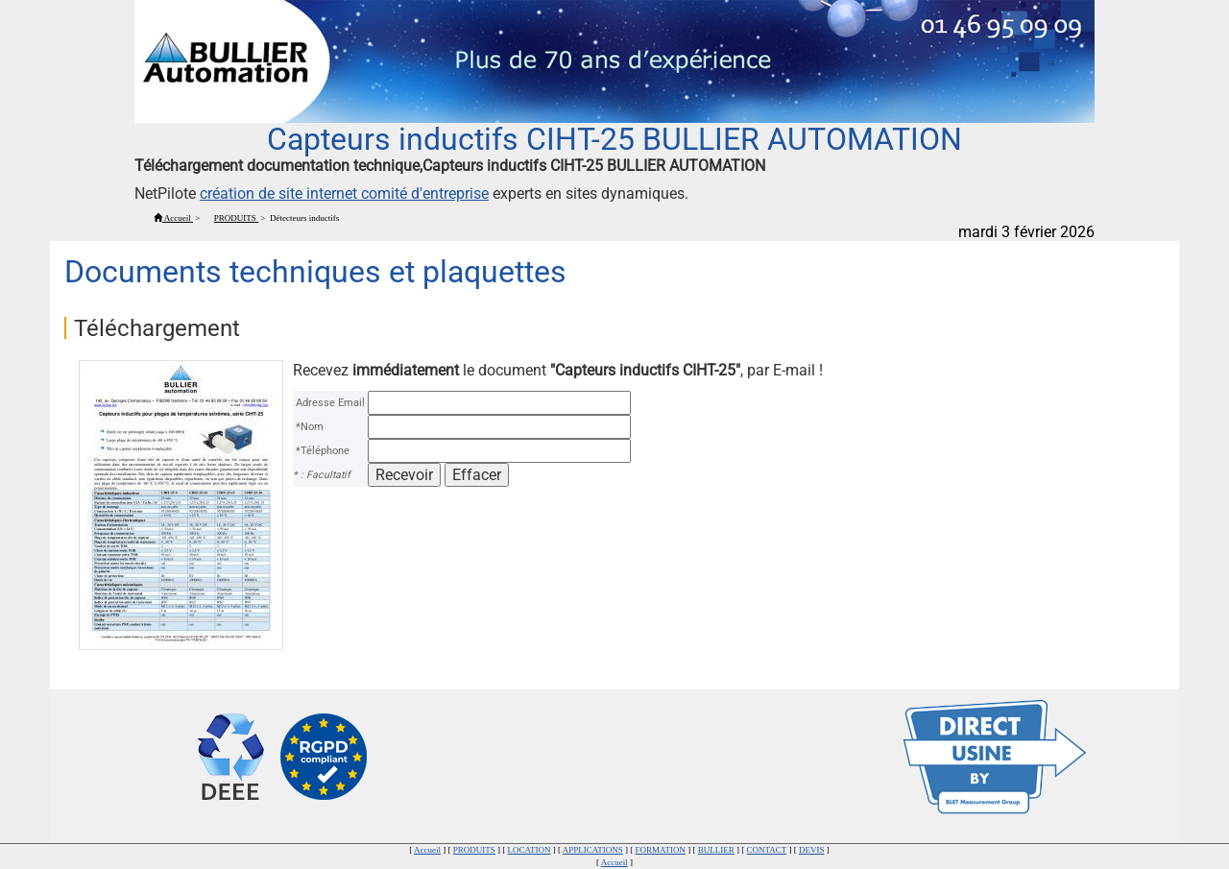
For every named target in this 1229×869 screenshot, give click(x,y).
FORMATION (661, 850)
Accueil (427, 850)
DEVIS (812, 850)
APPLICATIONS (593, 850)
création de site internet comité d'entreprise (344, 193)
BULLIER (716, 850)
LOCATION (529, 850)
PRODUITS (474, 850)
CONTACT (767, 850)
